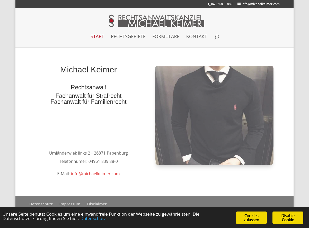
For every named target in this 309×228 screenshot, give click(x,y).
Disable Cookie (287, 218)
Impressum (70, 203)
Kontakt (196, 37)
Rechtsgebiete (128, 37)
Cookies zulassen (251, 218)
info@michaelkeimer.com (95, 173)
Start (97, 37)
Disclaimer (97, 203)
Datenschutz (41, 203)
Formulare (166, 37)
